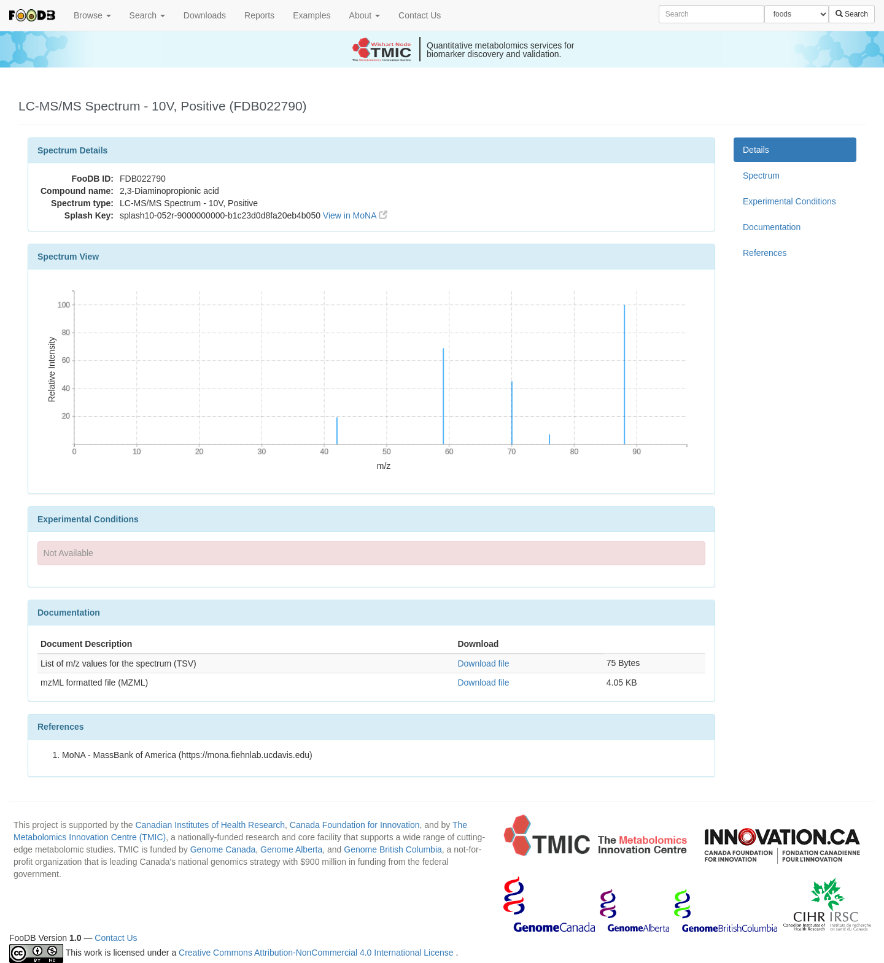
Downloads (205, 15)
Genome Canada (223, 849)
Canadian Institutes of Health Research (210, 825)
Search (147, 15)
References (765, 253)
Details (756, 150)
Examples (311, 15)
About (364, 15)
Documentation (772, 227)
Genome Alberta (291, 849)
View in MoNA (355, 215)
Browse (92, 15)
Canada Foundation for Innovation (355, 825)
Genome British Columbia (393, 849)
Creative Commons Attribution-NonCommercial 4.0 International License (317, 952)
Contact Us (419, 15)
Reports (259, 15)
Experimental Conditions (789, 201)
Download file (483, 663)
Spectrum (761, 175)
